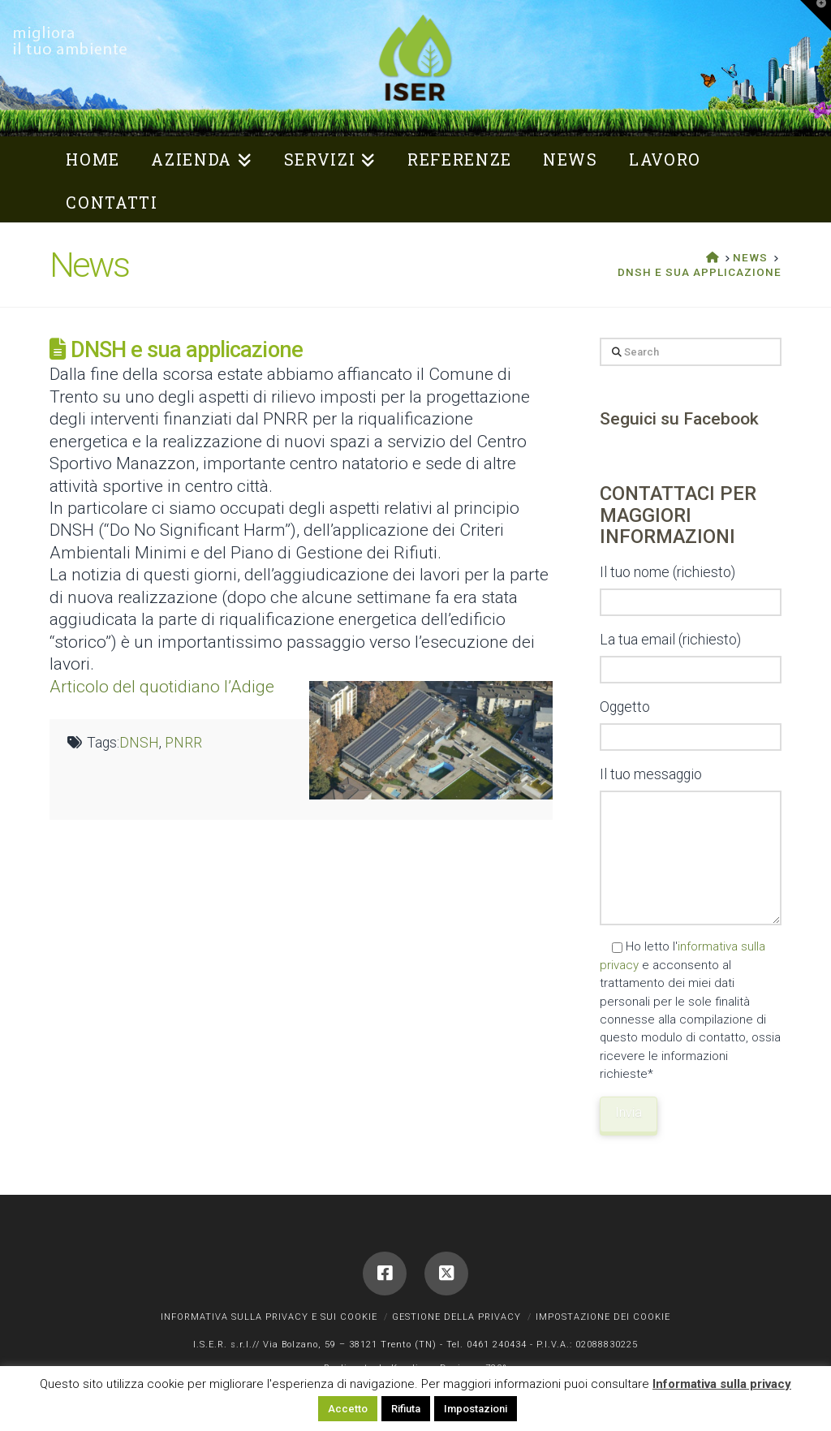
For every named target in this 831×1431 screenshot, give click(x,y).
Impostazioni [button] (475, 1409)
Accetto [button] (348, 1409)
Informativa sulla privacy (721, 1384)
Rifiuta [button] (405, 1409)
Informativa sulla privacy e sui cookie (269, 1317)
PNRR (183, 743)
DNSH (139, 743)
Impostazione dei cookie (603, 1317)
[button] (815, 15)
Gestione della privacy (456, 1317)
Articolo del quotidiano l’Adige (162, 686)
